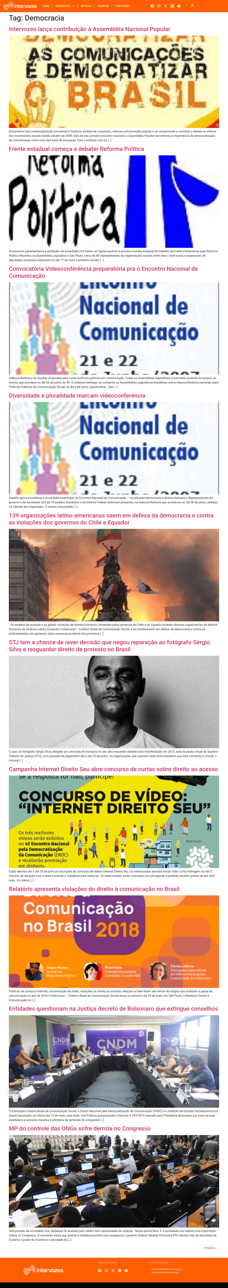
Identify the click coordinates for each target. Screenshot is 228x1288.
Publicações (122, 6)
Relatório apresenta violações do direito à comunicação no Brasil (94, 888)
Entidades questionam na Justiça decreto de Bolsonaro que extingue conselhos (113, 1008)
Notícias (86, 6)
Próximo (212, 1248)
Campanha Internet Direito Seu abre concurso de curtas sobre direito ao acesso (113, 769)
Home (46, 6)
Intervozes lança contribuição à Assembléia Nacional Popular (89, 29)
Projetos (103, 6)
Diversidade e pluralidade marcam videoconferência (77, 395)
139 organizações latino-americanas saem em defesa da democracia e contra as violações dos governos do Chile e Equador (111, 519)
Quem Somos (65, 6)
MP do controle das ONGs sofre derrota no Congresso (80, 1128)
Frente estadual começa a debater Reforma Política (76, 148)
